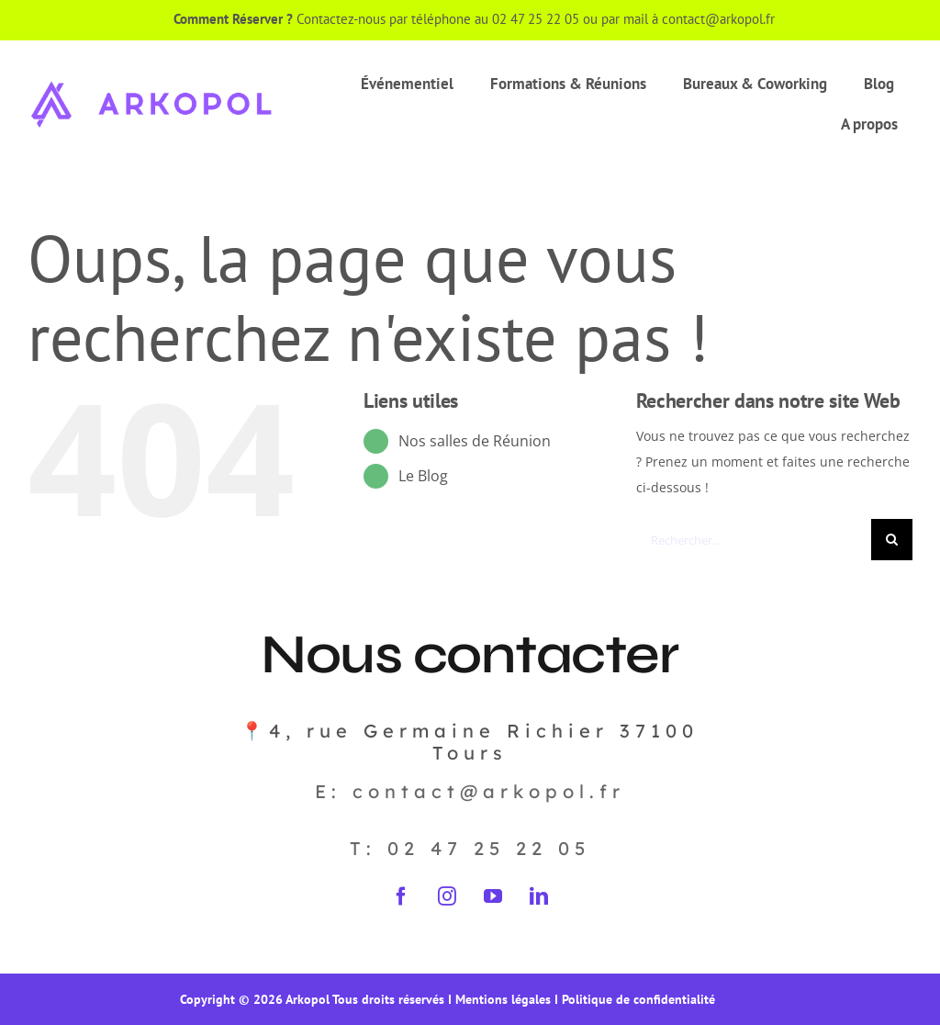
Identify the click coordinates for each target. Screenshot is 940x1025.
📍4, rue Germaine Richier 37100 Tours (470, 741)
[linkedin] (538, 896)
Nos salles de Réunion (474, 441)
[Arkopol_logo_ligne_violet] (151, 83)
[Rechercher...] (753, 539)
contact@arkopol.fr (720, 19)
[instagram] (447, 896)
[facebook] (401, 896)
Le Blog (423, 476)
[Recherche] (891, 539)
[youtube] (493, 896)
